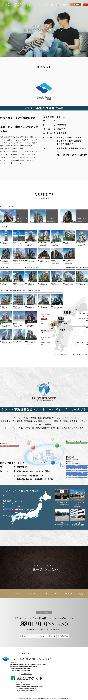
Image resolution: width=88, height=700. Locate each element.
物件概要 (63, 636)
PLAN (56, 593)
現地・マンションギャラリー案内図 (37, 636)
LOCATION (31, 593)
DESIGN (44, 593)
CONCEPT (18, 593)
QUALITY (69, 593)
